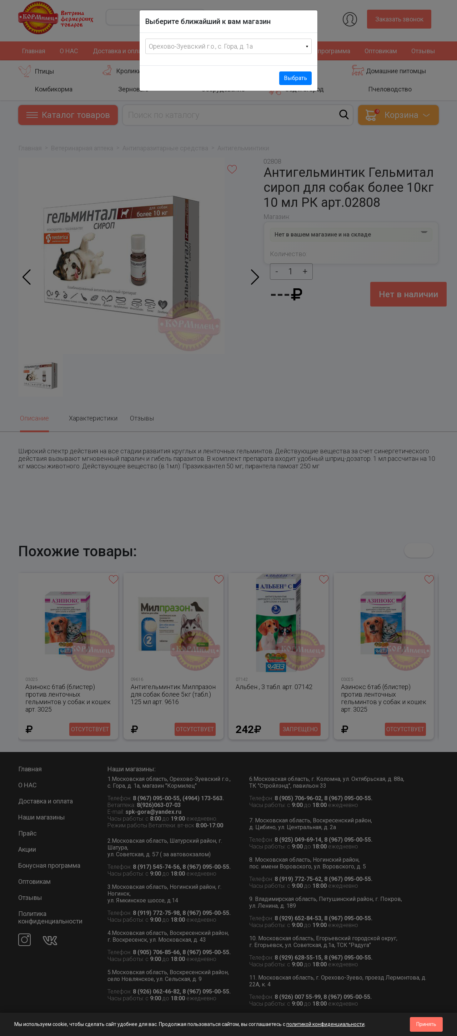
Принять (426, 1024)
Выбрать (295, 78)
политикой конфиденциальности (325, 1024)
